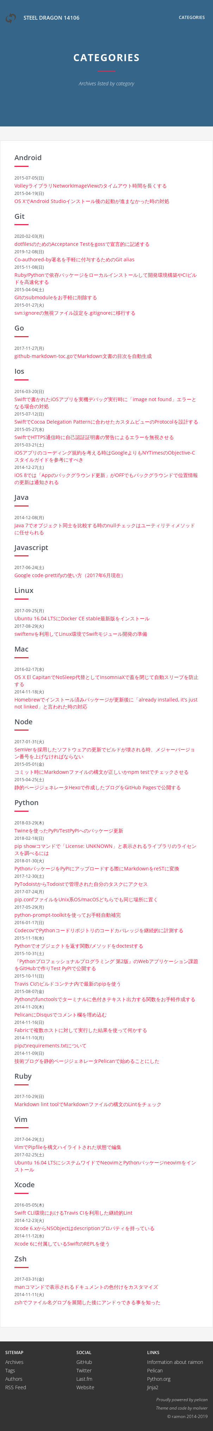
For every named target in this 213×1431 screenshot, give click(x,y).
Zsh (20, 1258)
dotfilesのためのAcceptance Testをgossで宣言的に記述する (82, 244)
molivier (200, 1408)
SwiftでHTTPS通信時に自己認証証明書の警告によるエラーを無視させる (94, 437)
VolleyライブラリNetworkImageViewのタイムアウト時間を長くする (90, 185)
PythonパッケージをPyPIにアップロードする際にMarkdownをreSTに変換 (96, 868)
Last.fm (84, 1379)
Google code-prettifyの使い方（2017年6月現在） (70, 575)
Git (19, 216)
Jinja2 (152, 1387)
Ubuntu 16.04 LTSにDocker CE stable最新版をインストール (82, 618)
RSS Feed (15, 1387)
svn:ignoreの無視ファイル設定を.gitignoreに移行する (75, 312)
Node (23, 721)
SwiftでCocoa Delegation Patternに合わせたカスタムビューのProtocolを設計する (106, 421)
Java (21, 497)
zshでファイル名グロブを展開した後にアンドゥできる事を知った (87, 1302)
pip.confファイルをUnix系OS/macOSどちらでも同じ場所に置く (86, 899)
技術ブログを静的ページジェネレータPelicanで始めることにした (86, 1061)
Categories (192, 17)
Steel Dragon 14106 (42, 18)
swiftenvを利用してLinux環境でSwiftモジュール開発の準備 (80, 633)
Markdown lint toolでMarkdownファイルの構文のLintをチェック (88, 1104)
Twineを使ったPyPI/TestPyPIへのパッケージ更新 (68, 830)
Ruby (23, 1076)
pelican (201, 1399)
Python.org (158, 1379)
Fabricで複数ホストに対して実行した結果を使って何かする (80, 1030)
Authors (14, 1379)
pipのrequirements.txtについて (50, 1045)
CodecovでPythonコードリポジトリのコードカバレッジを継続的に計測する (98, 930)
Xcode (24, 1184)
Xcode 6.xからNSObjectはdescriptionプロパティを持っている (84, 1228)
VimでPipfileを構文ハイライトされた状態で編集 (67, 1147)
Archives (14, 1362)
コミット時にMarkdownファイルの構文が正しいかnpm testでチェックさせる (101, 772)
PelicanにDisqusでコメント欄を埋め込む (60, 1014)
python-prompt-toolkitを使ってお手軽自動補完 (67, 914)
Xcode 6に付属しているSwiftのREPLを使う (62, 1243)
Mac (21, 649)
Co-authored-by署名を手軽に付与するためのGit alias (74, 259)
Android (28, 157)
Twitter (84, 1370)
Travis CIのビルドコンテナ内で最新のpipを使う (67, 983)
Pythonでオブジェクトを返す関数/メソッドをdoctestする (78, 945)
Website (85, 1387)
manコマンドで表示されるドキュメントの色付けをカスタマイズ (86, 1286)
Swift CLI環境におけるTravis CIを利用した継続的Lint (73, 1212)
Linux (23, 590)
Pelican (155, 1370)
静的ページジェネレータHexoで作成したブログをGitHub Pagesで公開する (97, 787)
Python (26, 802)
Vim (20, 1119)
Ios (19, 371)
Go (19, 328)
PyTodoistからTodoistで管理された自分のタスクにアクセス (81, 884)
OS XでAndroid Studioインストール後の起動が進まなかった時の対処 (91, 201)
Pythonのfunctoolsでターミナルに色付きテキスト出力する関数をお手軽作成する (104, 999)
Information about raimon (175, 1362)
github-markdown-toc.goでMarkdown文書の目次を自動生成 (83, 356)
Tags (10, 1370)
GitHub (84, 1362)
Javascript (31, 547)
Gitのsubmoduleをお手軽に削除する (55, 297)
